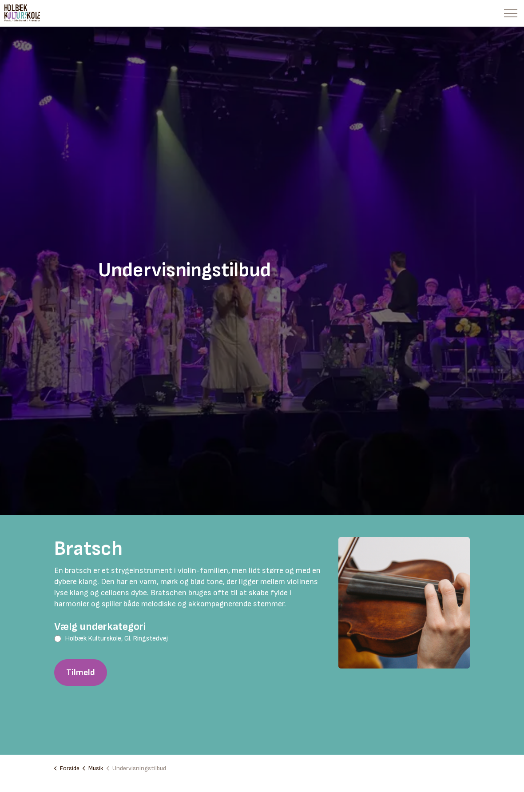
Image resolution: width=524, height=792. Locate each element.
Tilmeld (80, 672)
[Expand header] (510, 13)
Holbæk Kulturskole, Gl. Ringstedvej (116, 638)
